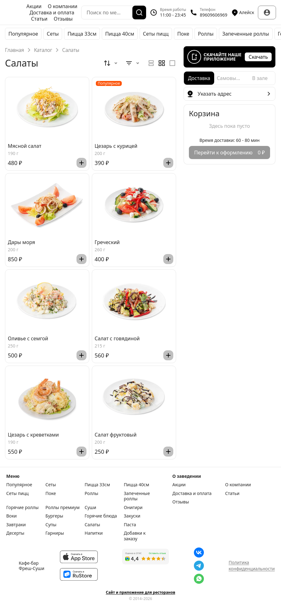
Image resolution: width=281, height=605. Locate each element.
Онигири (133, 507)
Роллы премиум (63, 507)
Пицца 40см (119, 33)
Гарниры (55, 533)
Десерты (15, 533)
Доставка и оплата (51, 12)
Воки (11, 516)
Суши (90, 507)
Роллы (206, 33)
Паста (130, 525)
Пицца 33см (81, 33)
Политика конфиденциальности (252, 565)
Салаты (92, 525)
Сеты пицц (156, 33)
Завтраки (16, 525)
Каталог (43, 50)
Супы (51, 525)
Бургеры (54, 516)
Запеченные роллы (245, 33)
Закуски (132, 516)
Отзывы (63, 18)
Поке (183, 33)
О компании (62, 6)
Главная (14, 50)
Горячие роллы (22, 507)
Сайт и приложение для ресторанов (140, 592)
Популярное (23, 33)
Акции (34, 6)
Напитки (94, 533)
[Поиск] (139, 12)
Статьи (39, 18)
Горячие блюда (101, 516)
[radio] (151, 63)
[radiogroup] (161, 63)
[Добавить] (81, 163)
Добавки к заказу (135, 535)
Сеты (53, 33)
